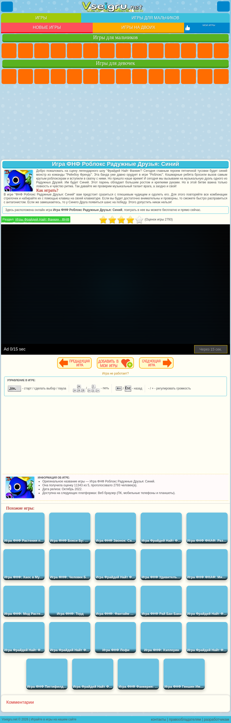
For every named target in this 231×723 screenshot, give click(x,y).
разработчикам (216, 719)
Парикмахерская (205, 76)
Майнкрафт (107, 50)
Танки (58, 50)
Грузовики (188, 50)
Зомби (74, 50)
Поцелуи (221, 76)
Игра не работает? (115, 373)
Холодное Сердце (156, 76)
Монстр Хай (90, 76)
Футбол (25, 50)
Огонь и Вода (41, 76)
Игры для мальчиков (155, 18)
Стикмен (172, 50)
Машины (123, 50)
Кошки (172, 76)
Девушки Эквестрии (25, 76)
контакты (158, 719)
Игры (41, 18)
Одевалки (188, 76)
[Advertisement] (115, 122)
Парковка (9, 50)
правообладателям (185, 719)
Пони (9, 76)
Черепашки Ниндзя (139, 50)
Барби (58, 76)
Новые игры (47, 27)
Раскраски (123, 76)
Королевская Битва (90, 50)
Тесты (74, 76)
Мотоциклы (156, 50)
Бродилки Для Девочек (107, 76)
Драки (205, 50)
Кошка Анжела (139, 76)
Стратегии (41, 50)
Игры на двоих (138, 27)
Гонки (221, 50)
